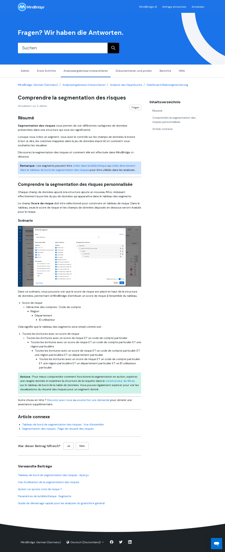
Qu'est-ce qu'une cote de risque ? (40, 489)
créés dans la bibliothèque (90, 166)
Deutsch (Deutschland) (85, 542)
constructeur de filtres (120, 381)
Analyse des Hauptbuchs (126, 85)
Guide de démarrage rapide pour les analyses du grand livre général (61, 503)
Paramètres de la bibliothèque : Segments (44, 496)
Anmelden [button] (198, 7)
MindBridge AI (148, 7)
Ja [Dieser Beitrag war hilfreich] (68, 446)
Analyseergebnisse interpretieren (85, 71)
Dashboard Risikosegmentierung (167, 85)
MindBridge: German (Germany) (38, 85)
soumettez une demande (93, 400)
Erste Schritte (46, 71)
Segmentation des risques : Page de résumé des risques (58, 429)
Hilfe (182, 71)
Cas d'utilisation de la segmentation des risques (48, 482)
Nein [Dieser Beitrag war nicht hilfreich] (82, 446)
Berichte (165, 71)
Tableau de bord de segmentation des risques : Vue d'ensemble (63, 424)
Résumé (157, 111)
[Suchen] (63, 48)
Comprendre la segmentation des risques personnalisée (174, 120)
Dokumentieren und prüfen (134, 71)
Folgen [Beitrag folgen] (135, 107)
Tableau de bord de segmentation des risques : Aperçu (53, 475)
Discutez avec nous (59, 400)
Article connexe (162, 129)
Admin (25, 71)
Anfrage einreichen (174, 7)
